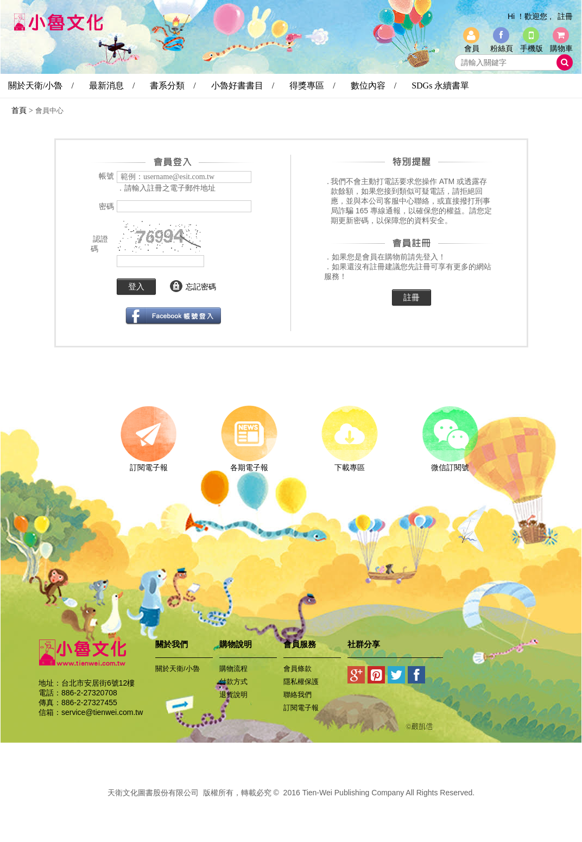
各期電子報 (248, 463)
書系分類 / (172, 85)
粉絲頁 (501, 48)
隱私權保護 (301, 682)
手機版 (531, 48)
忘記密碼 (201, 286)
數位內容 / (373, 85)
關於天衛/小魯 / (41, 85)
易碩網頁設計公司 (291, 804)
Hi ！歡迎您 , (530, 16)
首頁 (19, 110)
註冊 (565, 16)
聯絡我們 (297, 695)
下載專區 (349, 463)
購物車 (561, 48)
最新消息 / (112, 85)
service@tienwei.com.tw (102, 712)
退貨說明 (233, 695)
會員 (471, 48)
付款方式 (233, 682)
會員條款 (297, 668)
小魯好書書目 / (242, 85)
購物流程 (233, 668)
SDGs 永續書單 (440, 85)
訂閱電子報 (148, 463)
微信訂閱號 (449, 463)
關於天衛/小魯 (177, 668)
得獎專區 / (312, 85)
